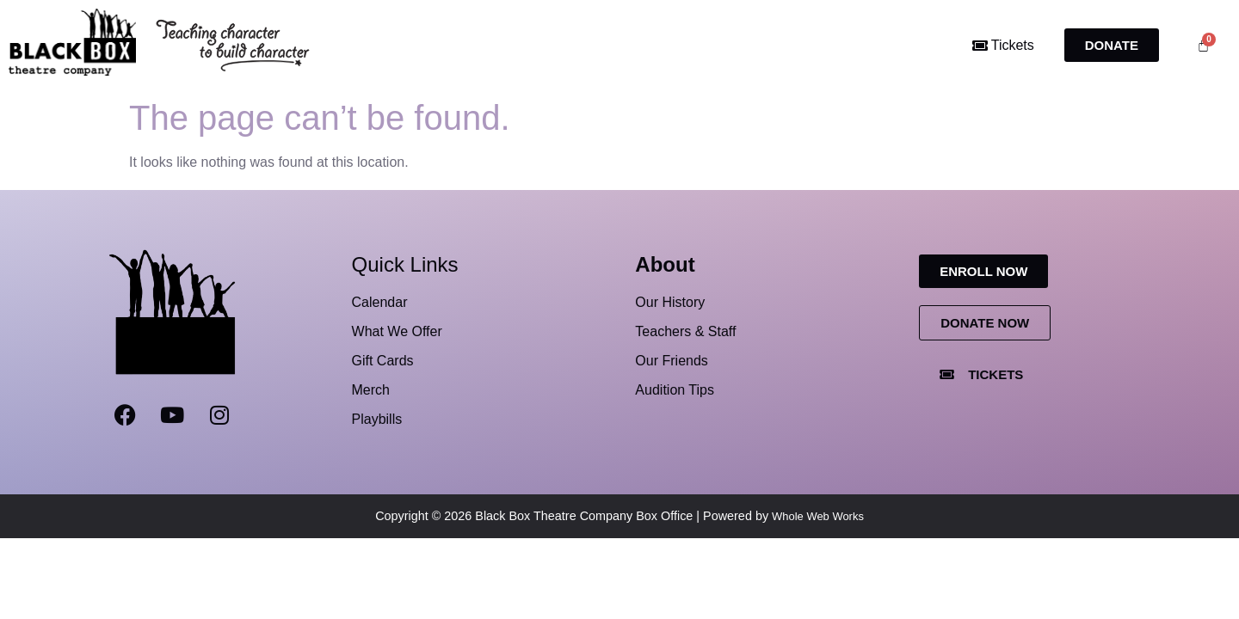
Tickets (1003, 45)
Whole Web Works (818, 516)
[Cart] (1203, 45)
